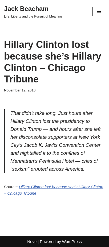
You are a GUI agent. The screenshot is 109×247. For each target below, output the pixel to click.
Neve (32, 241)
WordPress (72, 241)
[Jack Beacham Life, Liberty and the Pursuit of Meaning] (33, 11)
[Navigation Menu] (98, 11)
